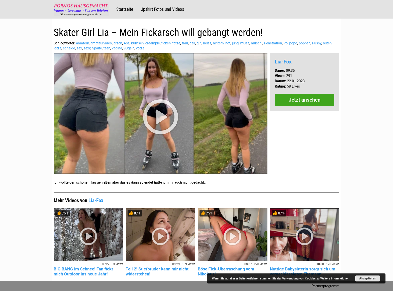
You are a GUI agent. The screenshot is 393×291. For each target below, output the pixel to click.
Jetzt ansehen (305, 100)
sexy (87, 48)
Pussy (316, 43)
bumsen (137, 43)
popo (293, 43)
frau (185, 43)
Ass (127, 43)
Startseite (124, 9)
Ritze (57, 48)
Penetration (273, 43)
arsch (118, 43)
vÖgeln (129, 48)
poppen (305, 43)
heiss (207, 43)
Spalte (97, 48)
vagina (117, 48)
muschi (256, 43)
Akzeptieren (367, 278)
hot (227, 43)
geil (192, 43)
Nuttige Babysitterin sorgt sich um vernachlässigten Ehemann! (302, 271)
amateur (82, 43)
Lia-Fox (283, 62)
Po (285, 43)
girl (199, 43)
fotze (176, 43)
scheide (69, 48)
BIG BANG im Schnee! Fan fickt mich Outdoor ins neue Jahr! (83, 271)
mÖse (244, 43)
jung (235, 43)
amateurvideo (101, 43)
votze (140, 48)
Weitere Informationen (334, 278)
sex (79, 48)
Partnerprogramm (325, 286)
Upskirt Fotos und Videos (162, 9)
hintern (218, 43)
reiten (327, 43)
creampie (152, 43)
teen (107, 48)
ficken (166, 43)
